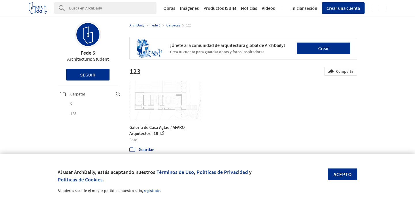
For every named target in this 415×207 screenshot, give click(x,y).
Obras (169, 8)
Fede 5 (88, 52)
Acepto (342, 174)
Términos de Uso (175, 172)
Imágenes (189, 8)
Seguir (87, 75)
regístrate (152, 190)
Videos (268, 8)
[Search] (112, 8)
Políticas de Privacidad (222, 172)
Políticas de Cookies (80, 179)
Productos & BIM (219, 8)
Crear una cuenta (343, 8)
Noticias (249, 8)
